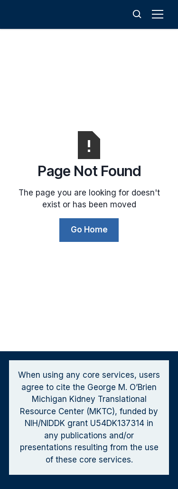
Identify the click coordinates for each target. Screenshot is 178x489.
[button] (159, 14)
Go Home (89, 229)
